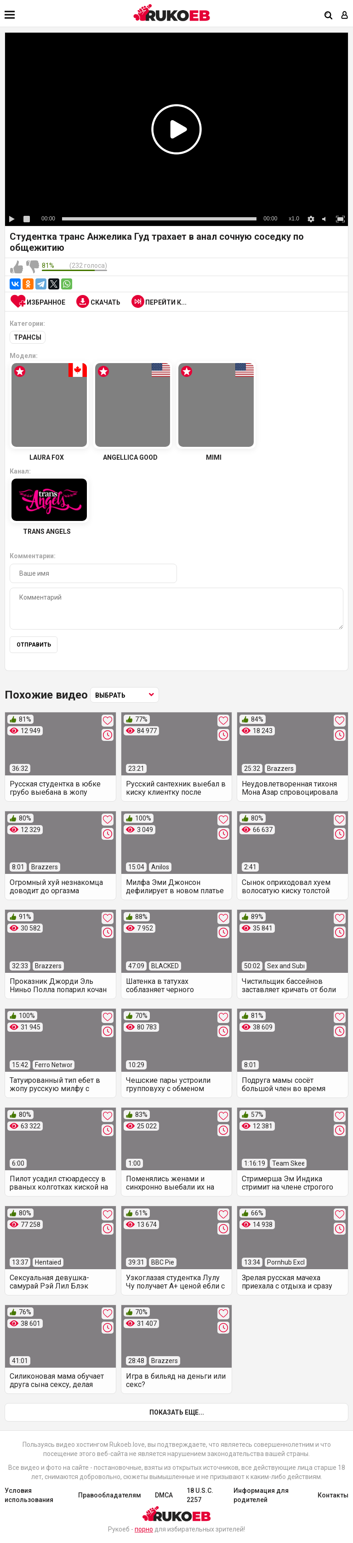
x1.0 (294, 218)
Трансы (27, 337)
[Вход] (344, 16)
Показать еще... (176, 1412)
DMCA (164, 1495)
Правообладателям (109, 1495)
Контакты (333, 1495)
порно (144, 1529)
